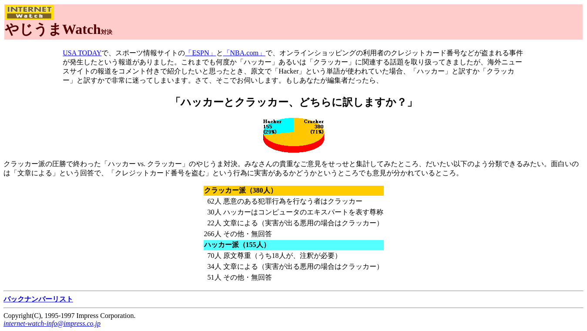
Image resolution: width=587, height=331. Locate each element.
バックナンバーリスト (38, 299)
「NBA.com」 (244, 53)
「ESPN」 (200, 53)
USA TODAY (82, 53)
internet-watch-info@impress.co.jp (52, 323)
